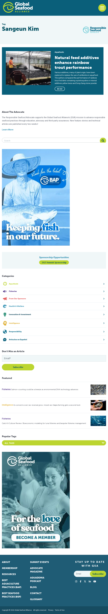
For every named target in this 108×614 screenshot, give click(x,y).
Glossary (36, 599)
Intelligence (7, 405)
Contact (35, 593)
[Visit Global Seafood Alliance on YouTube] (94, 581)
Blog (33, 587)
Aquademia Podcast (37, 579)
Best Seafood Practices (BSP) (11, 595)
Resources (9, 574)
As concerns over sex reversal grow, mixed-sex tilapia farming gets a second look (46, 405)
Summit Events (39, 562)
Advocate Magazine (36, 570)
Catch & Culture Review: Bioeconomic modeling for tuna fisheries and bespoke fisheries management (44, 423)
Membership (9, 568)
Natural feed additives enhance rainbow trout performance (77, 62)
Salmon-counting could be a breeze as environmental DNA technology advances (44, 389)
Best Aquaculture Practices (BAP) (11, 584)
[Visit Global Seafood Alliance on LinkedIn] (89, 581)
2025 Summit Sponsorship (54, 262)
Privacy (50, 610)
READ (59, 88)
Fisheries (6, 389)
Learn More (7, 129)
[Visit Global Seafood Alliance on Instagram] (76, 581)
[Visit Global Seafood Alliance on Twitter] (85, 581)
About (6, 562)
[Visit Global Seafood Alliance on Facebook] (81, 581)
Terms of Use (59, 610)
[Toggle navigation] (102, 8)
